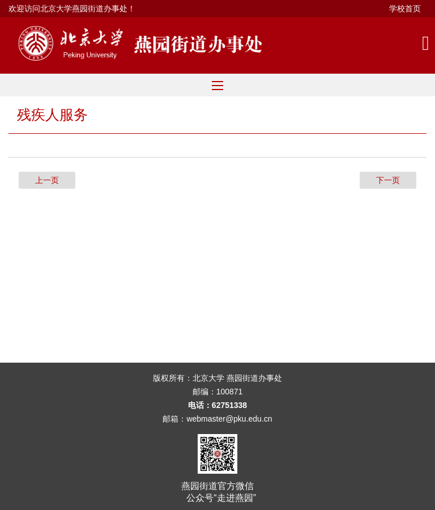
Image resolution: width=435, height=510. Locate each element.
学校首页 (405, 8)
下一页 (388, 180)
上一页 (47, 180)
